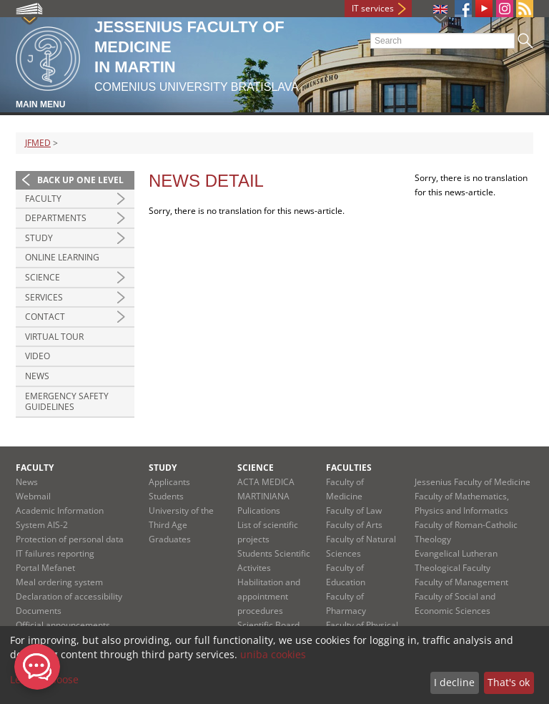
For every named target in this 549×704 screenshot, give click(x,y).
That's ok (509, 682)
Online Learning (62, 257)
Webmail (33, 496)
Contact (45, 317)
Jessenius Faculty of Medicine (472, 482)
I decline (454, 682)
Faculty (43, 198)
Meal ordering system (59, 582)
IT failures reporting (55, 553)
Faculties (349, 467)
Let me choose (44, 679)
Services (44, 297)
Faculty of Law (354, 510)
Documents (38, 611)
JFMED (38, 143)
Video (37, 356)
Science (42, 277)
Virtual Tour (54, 337)
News (37, 376)
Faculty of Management (461, 582)
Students (166, 496)
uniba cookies (273, 654)
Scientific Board (268, 625)
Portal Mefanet (45, 568)
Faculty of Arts (354, 525)
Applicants (169, 482)
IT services (373, 8)
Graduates (170, 539)
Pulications (258, 510)
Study (39, 238)
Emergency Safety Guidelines (67, 402)
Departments (55, 218)
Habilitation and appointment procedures (268, 596)
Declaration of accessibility (69, 596)
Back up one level (80, 180)
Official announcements (63, 625)
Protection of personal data (70, 539)
